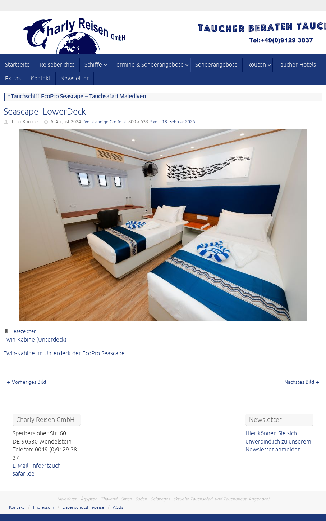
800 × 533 (138, 122)
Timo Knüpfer (25, 122)
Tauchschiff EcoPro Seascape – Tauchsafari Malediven (76, 96)
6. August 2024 (66, 122)
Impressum (43, 507)
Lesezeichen (23, 331)
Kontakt (16, 507)
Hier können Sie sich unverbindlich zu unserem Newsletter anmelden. (278, 441)
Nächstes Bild (301, 382)
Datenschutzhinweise (83, 507)
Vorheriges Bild (26, 382)
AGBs (118, 507)
